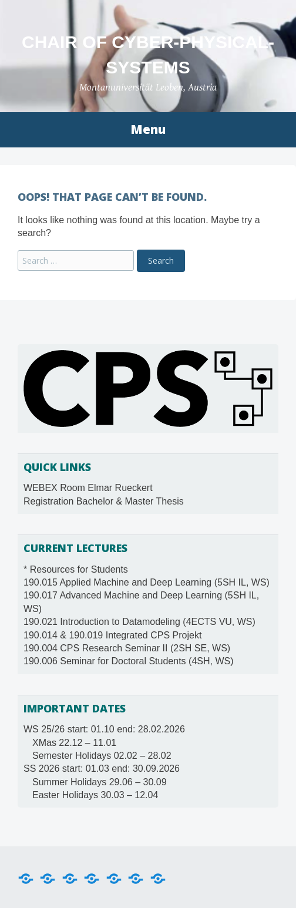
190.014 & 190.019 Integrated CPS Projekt (112, 635)
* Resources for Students (75, 569)
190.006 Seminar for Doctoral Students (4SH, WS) (128, 661)
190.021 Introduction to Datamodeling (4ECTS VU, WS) (139, 622)
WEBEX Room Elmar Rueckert (88, 488)
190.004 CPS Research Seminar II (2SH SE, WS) (126, 648)
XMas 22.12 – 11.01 (74, 743)
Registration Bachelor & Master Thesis (103, 501)
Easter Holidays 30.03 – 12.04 (95, 795)
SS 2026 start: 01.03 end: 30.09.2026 (101, 769)
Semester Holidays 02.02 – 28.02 (101, 756)
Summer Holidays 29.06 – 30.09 (99, 782)
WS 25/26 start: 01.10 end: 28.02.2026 (104, 729)
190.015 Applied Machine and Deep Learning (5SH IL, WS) (146, 582)
